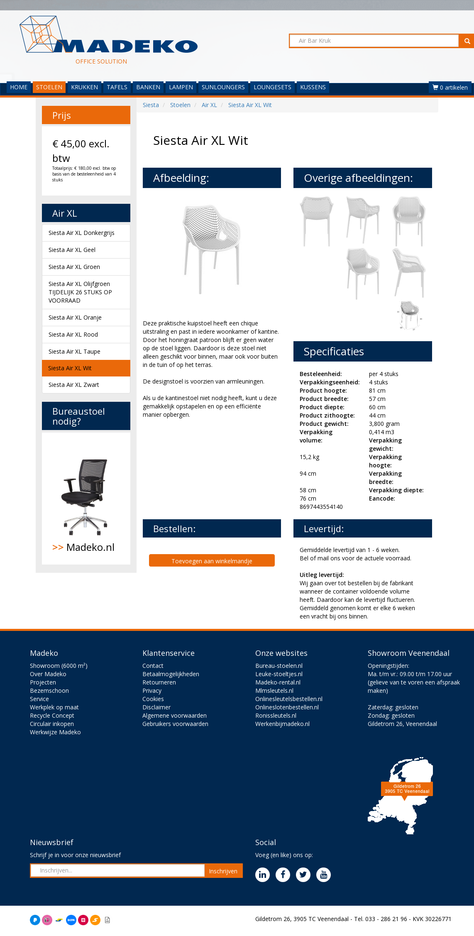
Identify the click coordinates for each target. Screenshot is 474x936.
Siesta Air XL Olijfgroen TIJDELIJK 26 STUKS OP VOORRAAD (80, 292)
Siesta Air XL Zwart (74, 385)
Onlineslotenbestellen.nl (287, 707)
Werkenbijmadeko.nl (282, 724)
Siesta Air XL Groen (74, 267)
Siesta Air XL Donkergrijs (82, 233)
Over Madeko (48, 674)
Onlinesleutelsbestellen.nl (289, 699)
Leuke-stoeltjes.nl (279, 674)
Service (39, 699)
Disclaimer (156, 707)
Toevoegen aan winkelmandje (211, 561)
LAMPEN (181, 87)
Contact (153, 666)
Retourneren (159, 682)
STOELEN (49, 87)
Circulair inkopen (52, 724)
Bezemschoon (49, 690)
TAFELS (117, 87)
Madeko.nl (86, 498)
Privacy (151, 690)
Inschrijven (223, 871)
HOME (18, 87)
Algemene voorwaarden (174, 715)
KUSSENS (313, 87)
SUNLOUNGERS (223, 87)
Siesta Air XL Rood (73, 334)
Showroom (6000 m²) (59, 666)
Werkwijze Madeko (55, 732)
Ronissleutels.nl (275, 715)
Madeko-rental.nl (278, 682)
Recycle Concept (52, 715)
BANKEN (148, 87)
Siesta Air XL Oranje (75, 317)
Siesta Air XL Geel (72, 250)
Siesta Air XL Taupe (74, 351)
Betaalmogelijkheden (170, 674)
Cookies (153, 699)
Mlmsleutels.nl (274, 690)
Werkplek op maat (54, 707)
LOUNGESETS (272, 87)
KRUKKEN (84, 87)
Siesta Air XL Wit (70, 368)
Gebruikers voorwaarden (175, 724)
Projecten (43, 682)
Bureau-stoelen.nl (279, 666)
